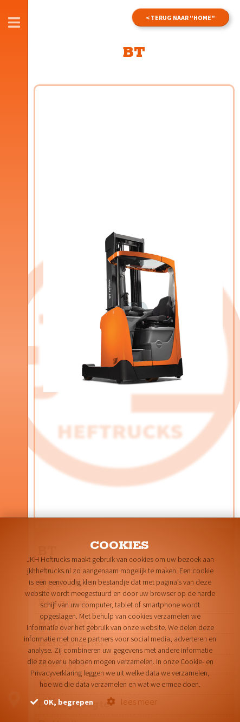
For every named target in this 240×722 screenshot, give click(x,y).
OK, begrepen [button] (61, 702)
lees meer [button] (132, 701)
